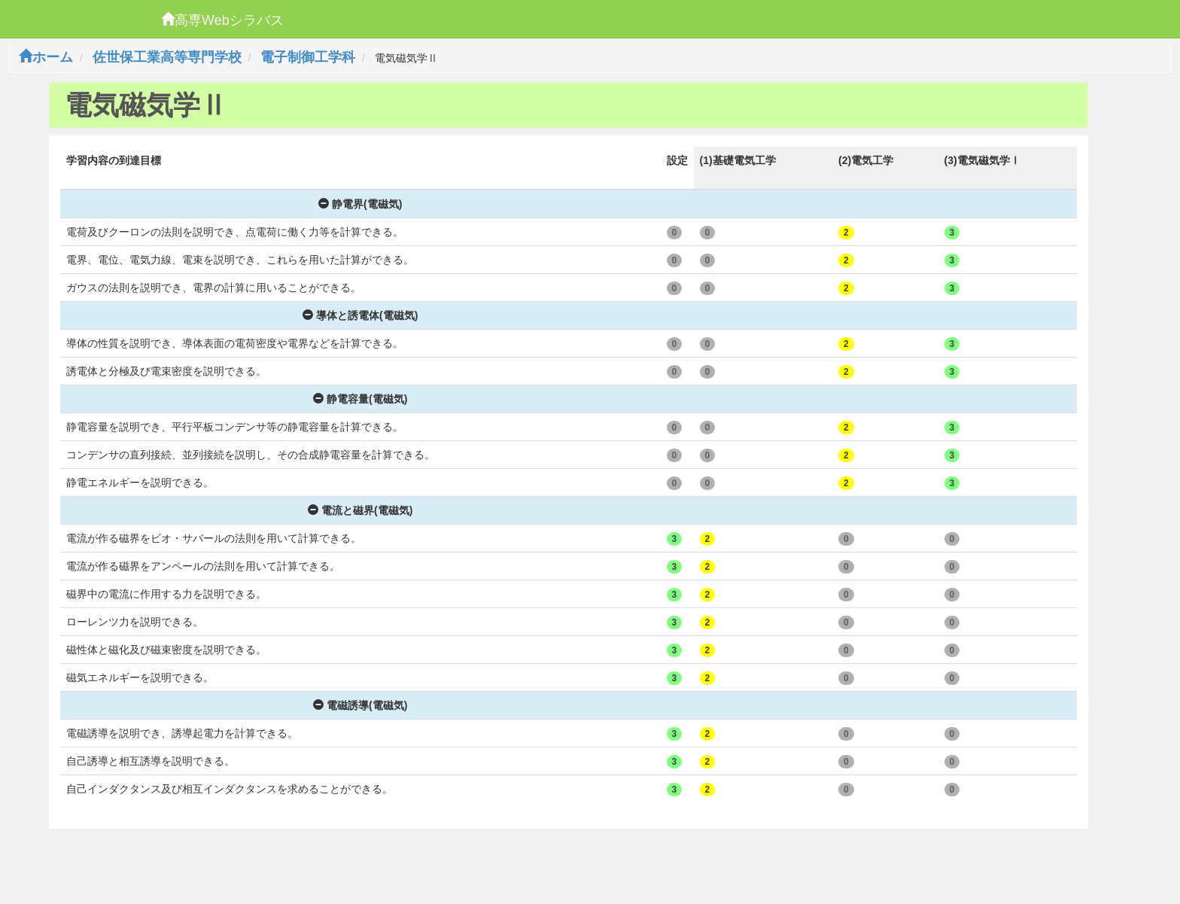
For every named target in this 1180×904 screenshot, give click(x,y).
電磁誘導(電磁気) (360, 705)
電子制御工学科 (307, 57)
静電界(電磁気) (360, 204)
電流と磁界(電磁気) (360, 510)
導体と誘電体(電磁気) (360, 315)
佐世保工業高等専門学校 (167, 57)
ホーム (46, 57)
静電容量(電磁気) (360, 399)
